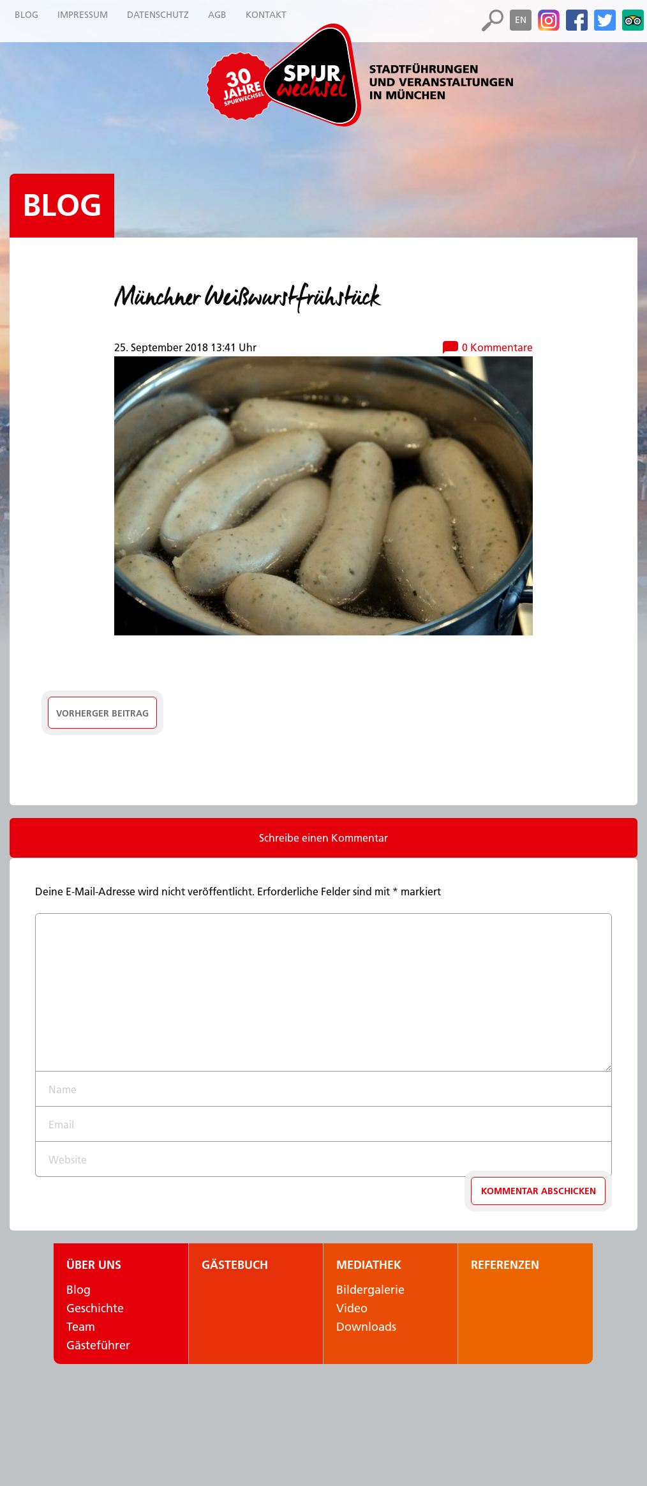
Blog (62, 205)
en (520, 20)
